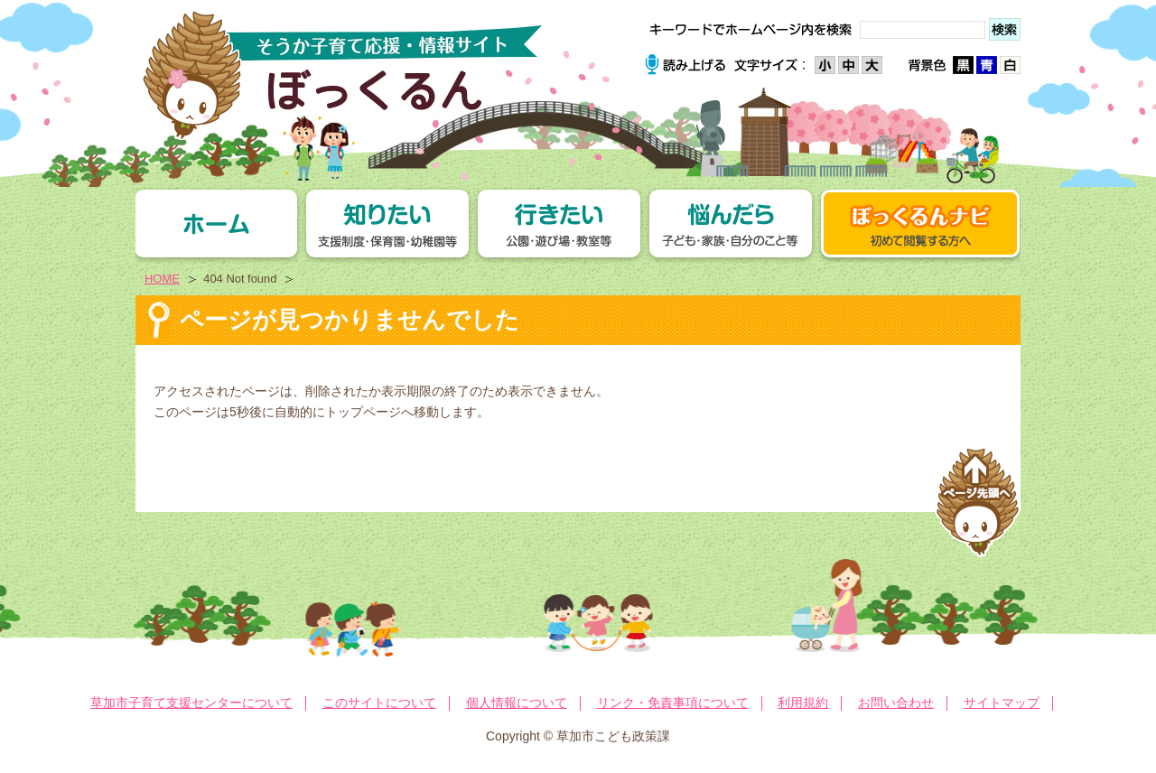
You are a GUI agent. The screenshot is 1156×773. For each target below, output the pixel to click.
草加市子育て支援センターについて (191, 702)
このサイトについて (379, 702)
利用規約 (803, 702)
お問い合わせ (896, 702)
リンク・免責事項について (673, 702)
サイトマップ (1001, 702)
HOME (162, 278)
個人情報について (516, 702)
